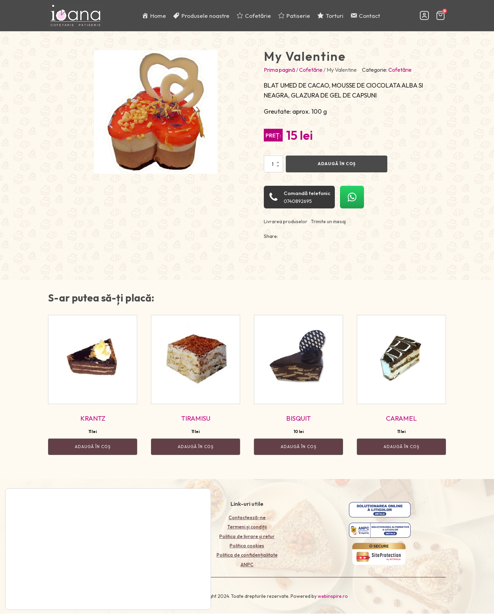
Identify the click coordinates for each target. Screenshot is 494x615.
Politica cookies (247, 549)
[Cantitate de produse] (273, 167)
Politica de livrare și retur (246, 539)
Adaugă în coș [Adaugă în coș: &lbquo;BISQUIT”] (299, 449)
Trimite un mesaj (328, 224)
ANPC (247, 568)
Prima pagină (279, 72)
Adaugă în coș (337, 166)
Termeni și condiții (247, 530)
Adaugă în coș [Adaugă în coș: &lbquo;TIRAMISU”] (196, 449)
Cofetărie (310, 72)
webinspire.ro (333, 599)
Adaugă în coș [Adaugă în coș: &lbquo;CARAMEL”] (402, 449)
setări (61, 599)
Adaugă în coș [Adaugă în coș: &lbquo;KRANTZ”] (93, 449)
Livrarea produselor (285, 224)
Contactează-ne (247, 520)
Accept (182, 590)
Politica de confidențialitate (247, 558)
